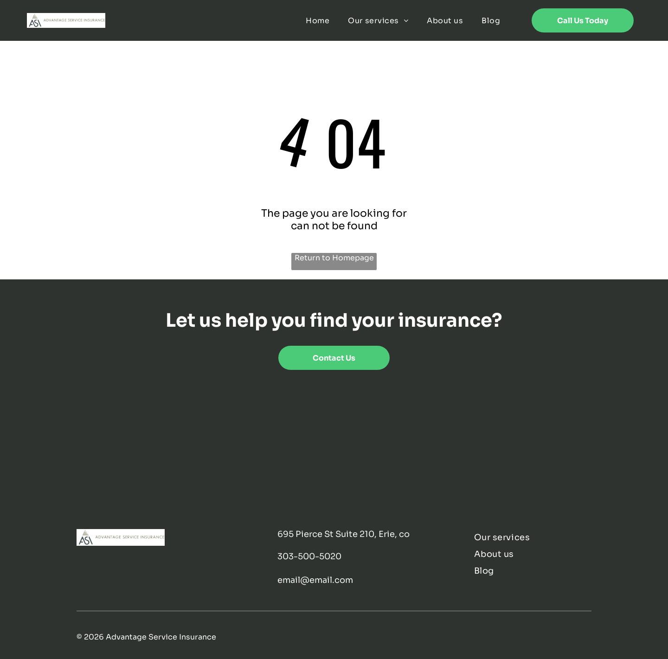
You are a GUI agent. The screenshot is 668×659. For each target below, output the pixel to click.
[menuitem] (317, 20)
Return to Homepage (334, 258)
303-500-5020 (309, 556)
